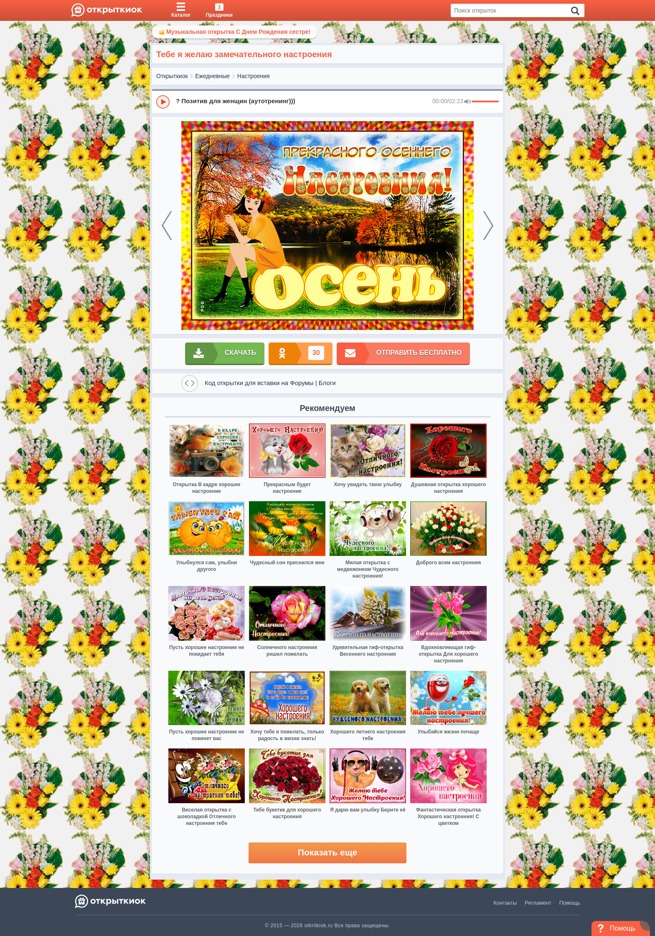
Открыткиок (172, 76)
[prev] (166, 225)
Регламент (538, 903)
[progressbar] (485, 102)
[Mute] (467, 102)
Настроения (253, 76)
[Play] (163, 102)
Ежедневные (212, 76)
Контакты (505, 903)
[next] (488, 225)
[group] (327, 101)
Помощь (569, 903)
